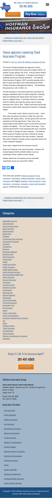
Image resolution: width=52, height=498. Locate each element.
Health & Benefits (10, 470)
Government (7, 259)
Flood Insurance (8, 257)
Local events (7, 290)
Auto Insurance (8, 224)
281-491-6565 (26, 6)
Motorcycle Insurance (12, 433)
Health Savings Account (11, 272)
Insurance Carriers (9, 288)
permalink (24, 187)
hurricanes (15, 184)
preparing (24, 184)
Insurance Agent (9, 285)
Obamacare (7, 298)
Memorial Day (8, 293)
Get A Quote (13, 14)
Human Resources (9, 280)
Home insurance (9, 277)
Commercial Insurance (11, 242)
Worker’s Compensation (13, 442)
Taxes (5, 323)
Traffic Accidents (9, 328)
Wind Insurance (8, 334)
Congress (6, 244)
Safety (5, 311)
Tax (4, 321)
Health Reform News (10, 270)
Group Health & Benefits (13, 483)
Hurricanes (16, 178)
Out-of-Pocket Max (9, 300)
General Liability (10, 447)
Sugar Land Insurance (11, 316)
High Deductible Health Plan (13, 275)
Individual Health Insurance (14, 479)
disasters (24, 181)
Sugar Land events (9, 313)
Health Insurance (9, 267)
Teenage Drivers (9, 326)
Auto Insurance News (10, 226)
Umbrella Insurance (11, 461)
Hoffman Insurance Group (35, 62)
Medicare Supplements (12, 474)
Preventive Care (8, 305)
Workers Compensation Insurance (15, 336)
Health (5, 262)
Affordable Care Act (10, 221)
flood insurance (34, 181)
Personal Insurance (10, 303)
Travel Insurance (10, 438)
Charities (6, 236)
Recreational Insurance (12, 429)
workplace (6, 339)
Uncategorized (8, 331)
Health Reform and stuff (13, 41)
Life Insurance (9, 424)
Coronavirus (7, 247)
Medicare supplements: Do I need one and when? (23, 38)
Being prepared (28, 176)
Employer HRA (8, 254)
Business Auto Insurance (13, 456)
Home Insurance (10, 415)
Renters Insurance (10, 420)
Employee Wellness (10, 252)
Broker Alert (7, 234)
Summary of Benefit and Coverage (15, 318)
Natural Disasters (28, 178)
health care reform (9, 265)
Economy (6, 249)
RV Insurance (8, 308)
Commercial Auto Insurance (13, 239)
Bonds (6, 465)
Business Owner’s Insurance (14, 451)
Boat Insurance (8, 231)
